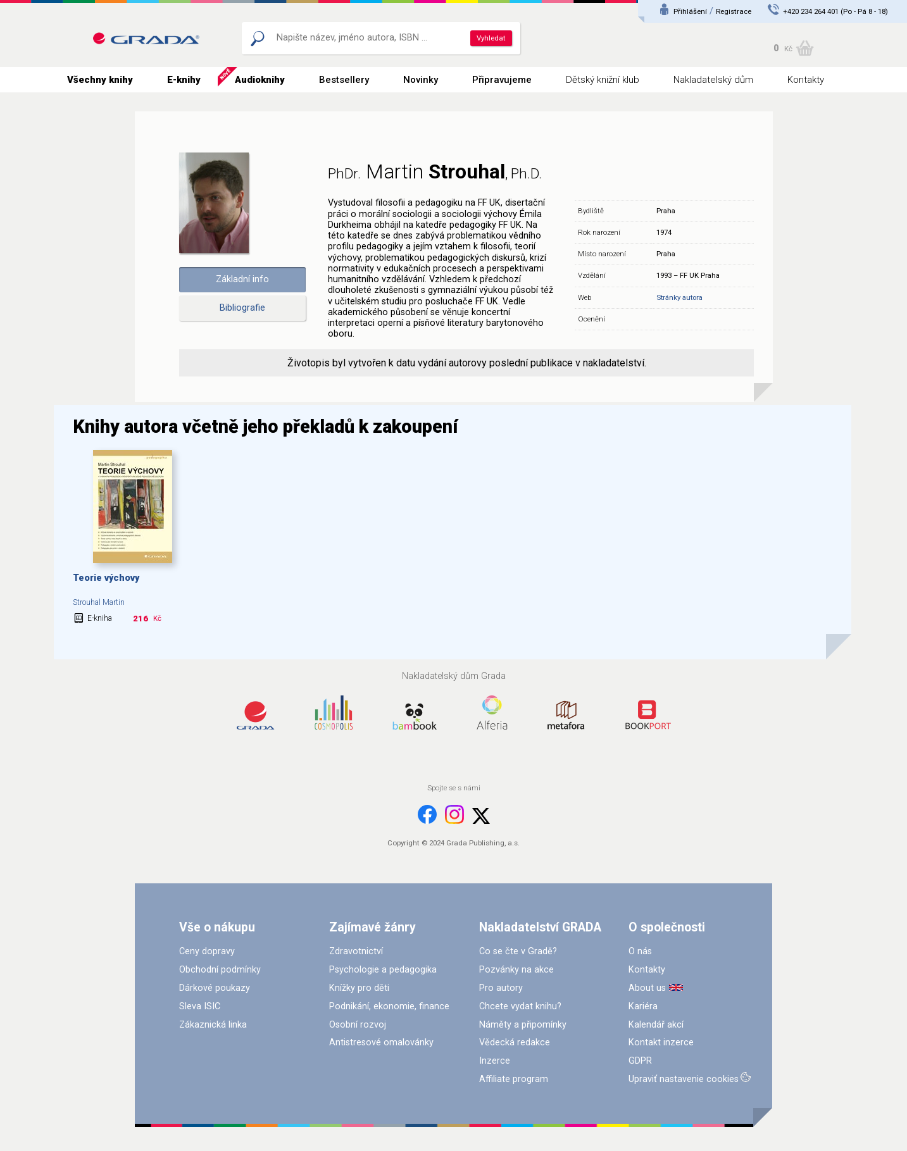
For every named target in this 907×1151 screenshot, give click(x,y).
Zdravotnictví (356, 951)
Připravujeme (502, 79)
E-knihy (184, 79)
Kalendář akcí (656, 1024)
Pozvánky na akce (516, 969)
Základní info (242, 279)
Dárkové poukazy (214, 988)
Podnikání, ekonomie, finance (389, 1006)
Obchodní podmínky (220, 969)
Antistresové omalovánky (381, 1042)
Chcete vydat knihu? (520, 1006)
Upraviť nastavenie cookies (684, 1079)
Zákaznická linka (213, 1024)
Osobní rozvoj (357, 1024)
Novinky (420, 79)
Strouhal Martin (99, 602)
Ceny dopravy (207, 951)
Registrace (733, 11)
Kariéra (643, 1006)
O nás (640, 951)
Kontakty (805, 79)
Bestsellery (344, 79)
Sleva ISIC (199, 1006)
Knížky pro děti (359, 988)
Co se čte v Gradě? (518, 951)
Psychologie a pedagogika (383, 969)
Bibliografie (242, 307)
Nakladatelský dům (713, 79)
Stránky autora (679, 297)
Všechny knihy (100, 79)
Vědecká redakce (514, 1042)
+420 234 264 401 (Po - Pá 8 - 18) (835, 11)
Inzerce (494, 1060)
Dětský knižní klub (602, 79)
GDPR (640, 1060)
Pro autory (501, 988)
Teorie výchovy (106, 578)
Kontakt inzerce (661, 1042)
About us (647, 988)
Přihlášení (690, 11)
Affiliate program (513, 1079)
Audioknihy (260, 79)
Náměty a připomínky (522, 1024)
